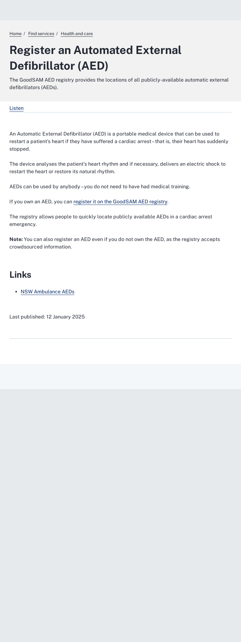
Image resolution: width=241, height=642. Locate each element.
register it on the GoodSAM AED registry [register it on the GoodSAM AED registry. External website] (120, 202)
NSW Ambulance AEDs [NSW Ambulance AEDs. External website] (47, 292)
